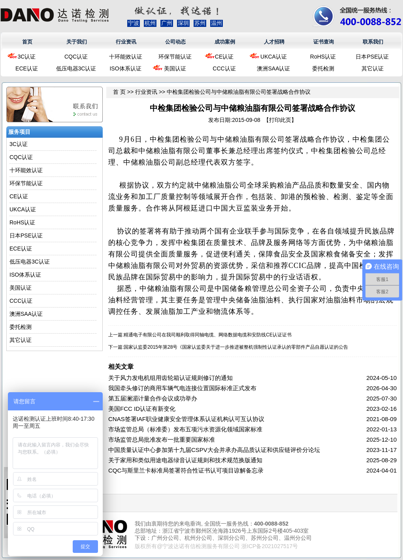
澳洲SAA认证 (273, 68)
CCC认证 (224, 68)
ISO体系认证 (125, 68)
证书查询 (323, 42)
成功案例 (225, 42)
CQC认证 (76, 56)
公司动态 (175, 42)
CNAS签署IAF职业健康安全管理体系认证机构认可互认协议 (186, 419)
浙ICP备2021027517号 (269, 546)
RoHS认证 (323, 56)
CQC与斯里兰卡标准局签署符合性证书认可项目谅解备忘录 (186, 470)
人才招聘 (274, 42)
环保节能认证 (175, 56)
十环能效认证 (125, 56)
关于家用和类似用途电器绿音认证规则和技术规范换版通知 (185, 460)
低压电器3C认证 (76, 68)
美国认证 (175, 68)
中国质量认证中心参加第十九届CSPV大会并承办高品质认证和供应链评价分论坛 (214, 449)
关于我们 (76, 42)
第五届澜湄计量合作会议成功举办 (152, 398)
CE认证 (224, 56)
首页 (27, 42)
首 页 (119, 92)
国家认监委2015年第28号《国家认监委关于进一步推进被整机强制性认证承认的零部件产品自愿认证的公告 (236, 347)
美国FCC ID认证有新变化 (141, 408)
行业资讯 (126, 42)
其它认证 (373, 68)
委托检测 (323, 68)
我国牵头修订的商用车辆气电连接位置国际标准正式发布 (182, 388)
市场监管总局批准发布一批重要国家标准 (161, 439)
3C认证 (27, 56)
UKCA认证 (273, 56)
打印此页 (280, 120)
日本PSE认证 (372, 56)
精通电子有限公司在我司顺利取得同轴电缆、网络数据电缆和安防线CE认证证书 (208, 335)
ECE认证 (26, 68)
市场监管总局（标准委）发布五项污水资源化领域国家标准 (185, 429)
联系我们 (373, 42)
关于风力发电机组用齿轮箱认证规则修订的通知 (170, 377)
